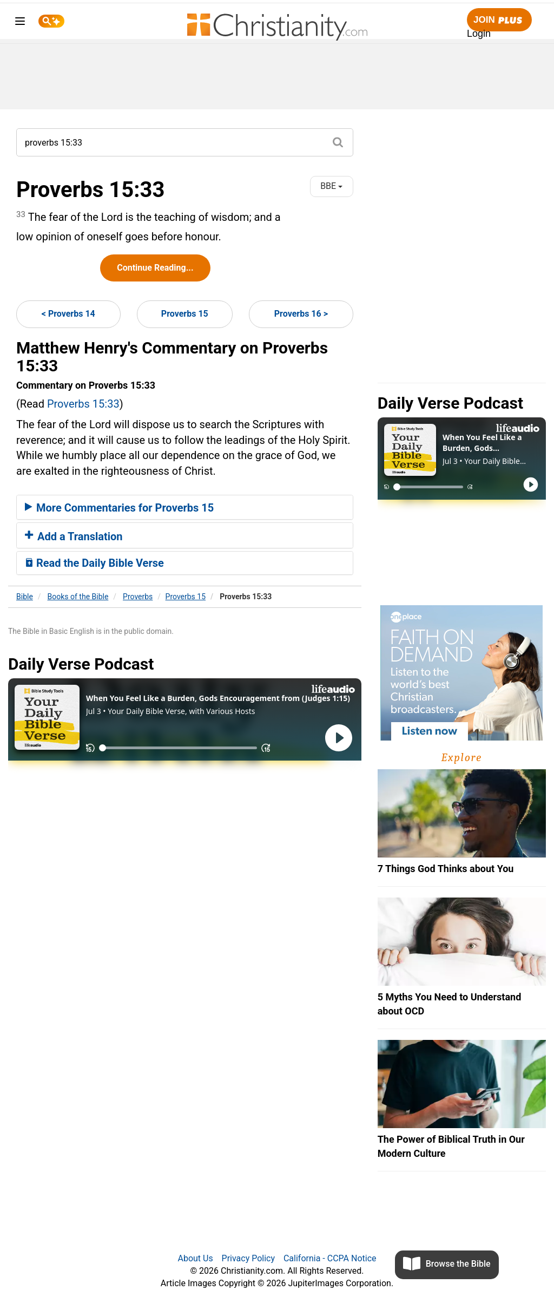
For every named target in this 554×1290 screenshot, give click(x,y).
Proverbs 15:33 (83, 403)
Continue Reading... (155, 268)
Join (499, 20)
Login (479, 33)
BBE (331, 186)
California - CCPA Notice (330, 1258)
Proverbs (138, 596)
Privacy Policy (248, 1258)
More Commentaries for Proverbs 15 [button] (119, 507)
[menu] (20, 23)
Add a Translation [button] (74, 536)
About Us (195, 1258)
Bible (24, 596)
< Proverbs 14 (68, 314)
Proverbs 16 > (301, 314)
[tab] (185, 507)
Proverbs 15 (184, 314)
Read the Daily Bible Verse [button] (94, 562)
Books (78, 596)
